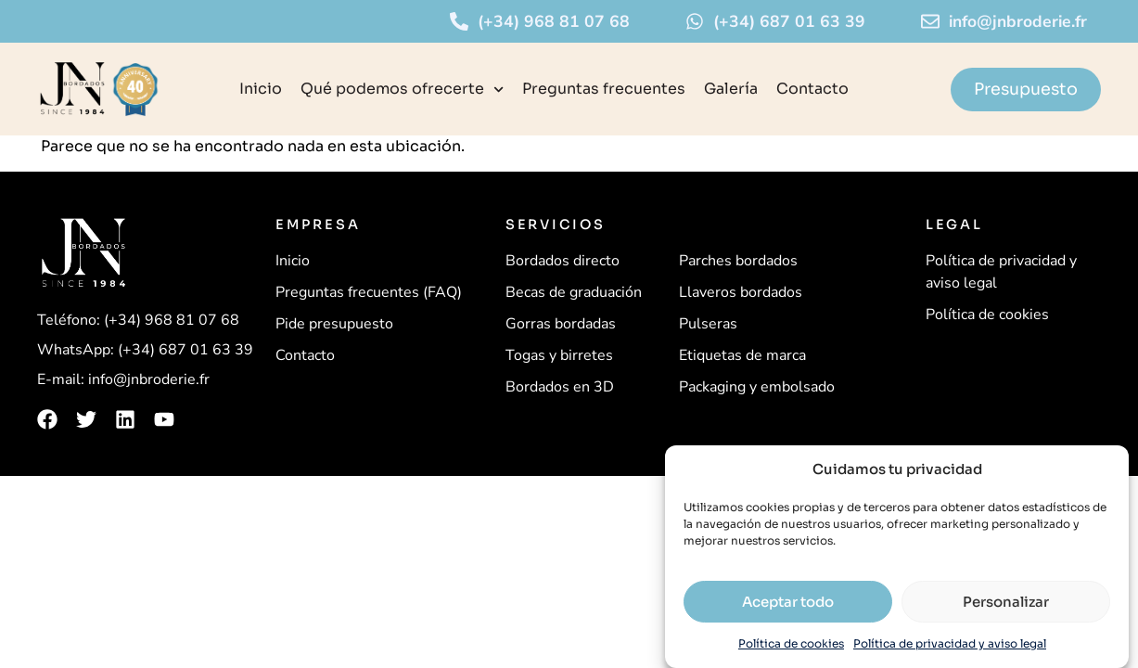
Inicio (260, 88)
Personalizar (1006, 601)
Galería (731, 88)
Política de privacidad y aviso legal (949, 643)
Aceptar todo (788, 601)
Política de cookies (791, 643)
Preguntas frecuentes (603, 88)
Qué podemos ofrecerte (402, 89)
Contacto (812, 88)
